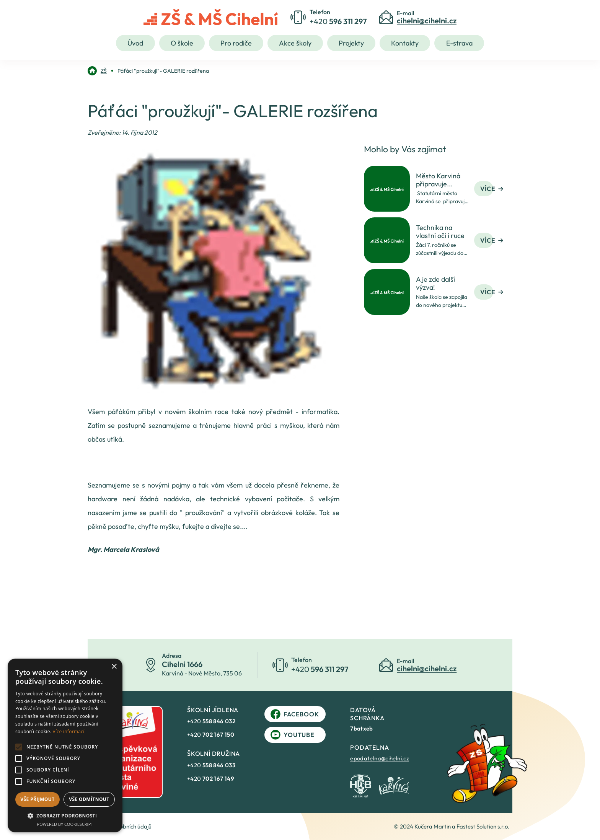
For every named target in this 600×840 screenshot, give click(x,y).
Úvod (135, 43)
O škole (182, 43)
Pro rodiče (236, 43)
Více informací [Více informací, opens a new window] (69, 731)
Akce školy (295, 43)
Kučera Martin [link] (432, 826)
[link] (97, 70)
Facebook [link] (295, 714)
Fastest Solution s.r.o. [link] (483, 826)
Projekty (351, 43)
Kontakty (405, 43)
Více (491, 188)
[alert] (65, 745)
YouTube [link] (293, 735)
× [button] (114, 667)
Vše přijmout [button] (37, 799)
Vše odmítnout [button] (89, 799)
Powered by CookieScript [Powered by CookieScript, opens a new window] (65, 824)
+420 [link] (211, 721)
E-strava (459, 43)
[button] (65, 815)
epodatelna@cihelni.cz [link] (379, 758)
